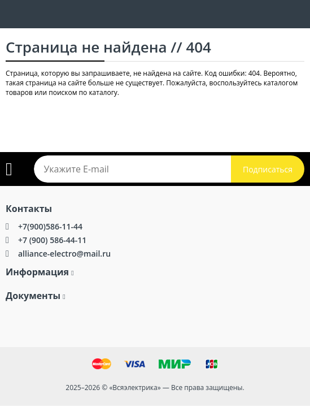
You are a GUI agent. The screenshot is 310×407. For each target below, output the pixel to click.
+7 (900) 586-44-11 (52, 240)
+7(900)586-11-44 (50, 226)
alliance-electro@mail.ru (64, 253)
